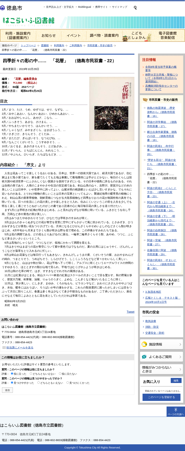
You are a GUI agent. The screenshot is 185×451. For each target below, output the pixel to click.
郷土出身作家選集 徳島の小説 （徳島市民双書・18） (162, 136)
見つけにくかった (79, 382)
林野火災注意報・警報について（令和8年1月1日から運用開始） (161, 78)
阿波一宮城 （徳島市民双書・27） (162, 242)
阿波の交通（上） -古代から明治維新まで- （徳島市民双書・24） (161, 206)
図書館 (45, 45)
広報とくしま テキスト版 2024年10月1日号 (162, 299)
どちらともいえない (44, 373)
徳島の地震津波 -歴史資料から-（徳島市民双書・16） (161, 112)
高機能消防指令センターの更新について (161, 87)
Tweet (130, 311)
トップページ (28, 45)
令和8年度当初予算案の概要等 (161, 68)
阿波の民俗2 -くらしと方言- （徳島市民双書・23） (162, 192)
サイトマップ (119, 6)
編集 (176, 380)
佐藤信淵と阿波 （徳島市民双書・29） (162, 252)
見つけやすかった (24, 382)
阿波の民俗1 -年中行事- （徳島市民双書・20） (161, 150)
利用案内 (59, 45)
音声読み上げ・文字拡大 (60, 6)
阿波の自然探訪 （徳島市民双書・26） (162, 232)
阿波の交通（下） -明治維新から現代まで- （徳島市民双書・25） (161, 220)
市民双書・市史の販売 (100, 45)
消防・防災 (152, 326)
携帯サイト (101, 6)
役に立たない (69, 373)
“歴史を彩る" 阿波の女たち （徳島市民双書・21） (162, 164)
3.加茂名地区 (153, 291)
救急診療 (150, 321)
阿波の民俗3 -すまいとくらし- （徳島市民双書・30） (162, 264)
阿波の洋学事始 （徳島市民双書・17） (162, 124)
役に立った (20, 373)
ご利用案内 (75, 45)
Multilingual (84, 6)
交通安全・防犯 (154, 332)
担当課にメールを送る (19, 347)
